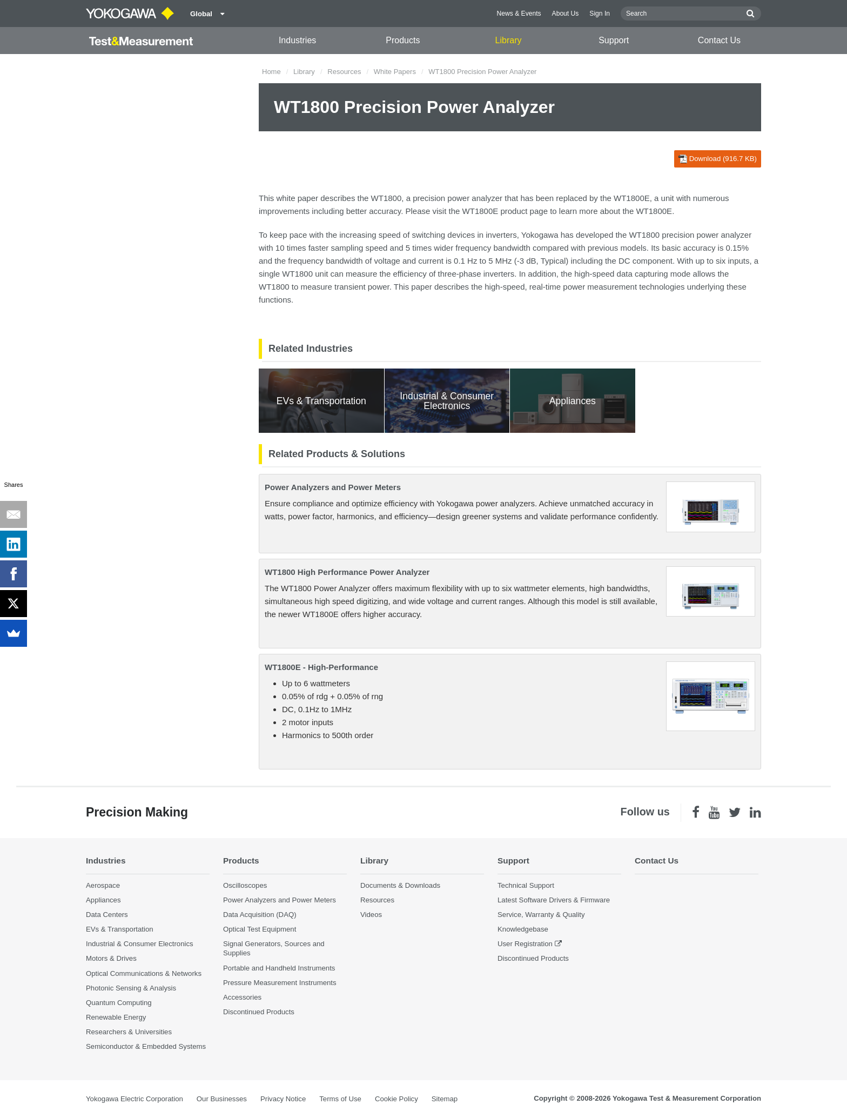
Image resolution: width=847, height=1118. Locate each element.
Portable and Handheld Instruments (279, 968)
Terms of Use (340, 1099)
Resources (344, 72)
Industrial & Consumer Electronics (139, 944)
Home (271, 72)
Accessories (242, 997)
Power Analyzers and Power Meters (333, 487)
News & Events (519, 13)
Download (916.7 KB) (717, 159)
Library (508, 40)
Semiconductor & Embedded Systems (146, 1046)
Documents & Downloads (400, 885)
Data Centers (107, 915)
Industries (297, 40)
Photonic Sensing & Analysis (131, 988)
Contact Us (719, 40)
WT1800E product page (505, 211)
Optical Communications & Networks (143, 973)
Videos (371, 915)
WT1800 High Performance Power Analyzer (347, 572)
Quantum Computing (119, 1003)
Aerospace (103, 885)
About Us (565, 13)
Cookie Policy (396, 1099)
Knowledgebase (523, 929)
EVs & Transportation (119, 929)
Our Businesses (222, 1099)
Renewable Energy (116, 1017)
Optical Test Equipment (259, 929)
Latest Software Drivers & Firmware (554, 900)
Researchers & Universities (129, 1032)
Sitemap (445, 1099)
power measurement (600, 286)
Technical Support (526, 885)
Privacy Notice (283, 1099)
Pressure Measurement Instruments (280, 983)
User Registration (525, 944)
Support (614, 40)
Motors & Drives (111, 958)
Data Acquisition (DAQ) (260, 915)
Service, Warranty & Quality (541, 915)
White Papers (395, 72)
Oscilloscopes (245, 885)
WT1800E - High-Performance (321, 667)
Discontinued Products (258, 1012)
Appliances (103, 900)
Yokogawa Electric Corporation (134, 1099)
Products (403, 40)
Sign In (599, 13)
